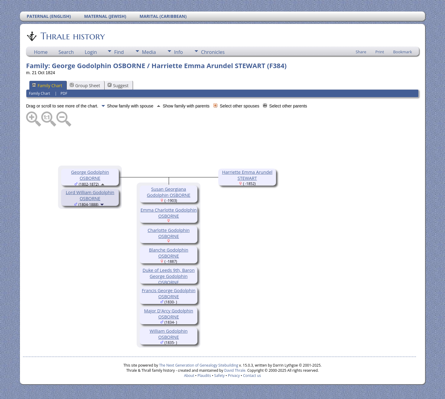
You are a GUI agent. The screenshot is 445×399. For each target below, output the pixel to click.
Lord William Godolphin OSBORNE (90, 195)
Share (361, 51)
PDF (63, 93)
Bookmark (402, 51)
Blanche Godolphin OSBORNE (168, 253)
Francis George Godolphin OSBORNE (169, 293)
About (189, 375)
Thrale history (72, 36)
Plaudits (204, 375)
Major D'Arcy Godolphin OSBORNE (168, 314)
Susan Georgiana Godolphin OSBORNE (168, 192)
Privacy (234, 375)
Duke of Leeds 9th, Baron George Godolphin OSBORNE (169, 276)
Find (119, 52)
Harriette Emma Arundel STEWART (247, 175)
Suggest (118, 85)
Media (149, 52)
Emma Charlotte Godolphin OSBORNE (169, 213)
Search (66, 52)
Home (40, 52)
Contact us (252, 375)
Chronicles (213, 52)
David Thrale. (234, 370)
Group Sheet (85, 85)
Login (91, 52)
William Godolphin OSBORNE (168, 334)
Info (178, 52)
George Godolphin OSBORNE (90, 175)
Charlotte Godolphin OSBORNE (169, 233)
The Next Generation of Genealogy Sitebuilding (198, 365)
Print (379, 51)
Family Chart (47, 85)
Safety (219, 375)
